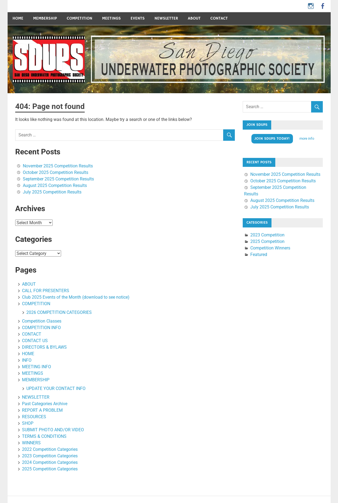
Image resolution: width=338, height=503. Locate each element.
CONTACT (219, 18)
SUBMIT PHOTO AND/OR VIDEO (53, 429)
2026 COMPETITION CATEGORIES (59, 312)
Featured (258, 254)
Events (138, 18)
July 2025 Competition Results (52, 192)
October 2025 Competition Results (55, 172)
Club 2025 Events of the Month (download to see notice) (75, 297)
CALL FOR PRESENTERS (45, 290)
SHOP (27, 423)
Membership (45, 18)
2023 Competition (267, 235)
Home (17, 18)
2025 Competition (267, 241)
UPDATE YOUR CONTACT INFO (56, 388)
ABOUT (194, 18)
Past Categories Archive (44, 403)
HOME (28, 353)
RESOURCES (34, 416)
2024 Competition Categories (50, 462)
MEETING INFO (36, 366)
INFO (26, 360)
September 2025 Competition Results (58, 179)
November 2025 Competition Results (58, 165)
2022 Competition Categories (50, 449)
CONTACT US (35, 340)
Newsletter (166, 18)
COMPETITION (79, 18)
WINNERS (31, 442)
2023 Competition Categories (50, 455)
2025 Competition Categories (50, 468)
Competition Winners (270, 248)
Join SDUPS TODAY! (272, 138)
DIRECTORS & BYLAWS (44, 347)
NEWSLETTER (35, 397)
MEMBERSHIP (35, 379)
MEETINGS (111, 18)
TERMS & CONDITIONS (44, 436)
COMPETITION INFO (41, 327)
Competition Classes (41, 321)
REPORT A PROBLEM (42, 410)
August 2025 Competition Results (55, 185)
